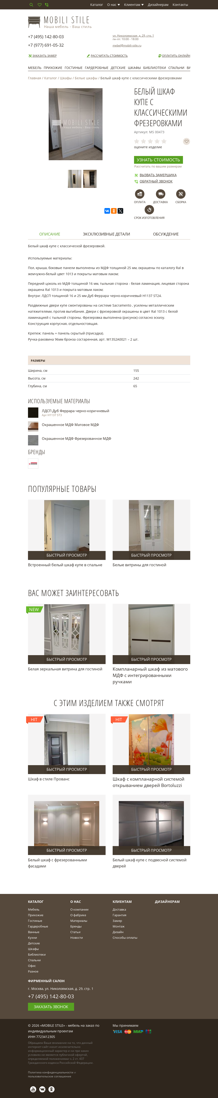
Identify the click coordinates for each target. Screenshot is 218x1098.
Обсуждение (166, 234)
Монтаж (119, 926)
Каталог (96, 4)
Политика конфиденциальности (50, 1072)
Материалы (78, 921)
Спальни (176, 67)
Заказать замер (42, 56)
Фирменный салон (46, 981)
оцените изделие (148, 147)
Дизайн (118, 932)
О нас (113, 4)
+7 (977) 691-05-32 (46, 45)
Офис (32, 966)
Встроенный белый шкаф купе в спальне (65, 564)
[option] (75, 179)
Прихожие (53, 67)
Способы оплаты (125, 937)
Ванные (33, 932)
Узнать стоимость (158, 160)
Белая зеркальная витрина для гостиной (65, 669)
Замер (117, 921)
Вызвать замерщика (155, 175)
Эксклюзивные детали (106, 234)
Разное (33, 971)
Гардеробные (96, 67)
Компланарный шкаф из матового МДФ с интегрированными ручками (150, 675)
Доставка (119, 909)
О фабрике (78, 915)
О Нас (75, 901)
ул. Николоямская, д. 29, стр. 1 (133, 36)
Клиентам (134, 4)
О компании (79, 909)
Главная (34, 78)
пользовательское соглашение (49, 1076)
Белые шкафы (86, 78)
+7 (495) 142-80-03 (46, 36)
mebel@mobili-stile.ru (127, 45)
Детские (118, 67)
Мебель (34, 67)
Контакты (180, 4)
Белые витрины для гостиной (139, 564)
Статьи (75, 932)
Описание (49, 234)
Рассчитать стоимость (107, 56)
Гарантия (119, 915)
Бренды (76, 926)
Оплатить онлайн (174, 56)
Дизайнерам (158, 4)
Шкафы (134, 67)
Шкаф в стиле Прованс (49, 779)
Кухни (32, 937)
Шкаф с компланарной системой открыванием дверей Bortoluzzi (148, 782)
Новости (76, 937)
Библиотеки (154, 67)
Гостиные (74, 67)
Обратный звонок (153, 181)
